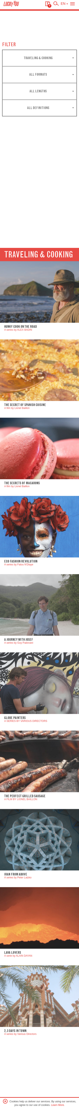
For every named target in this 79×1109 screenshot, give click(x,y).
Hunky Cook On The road (20, 392)
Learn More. (58, 1105)
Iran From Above (15, 940)
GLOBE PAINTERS (15, 783)
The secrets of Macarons (22, 548)
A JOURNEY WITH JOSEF (18, 705)
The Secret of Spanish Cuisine (25, 470)
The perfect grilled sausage (25, 861)
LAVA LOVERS (12, 1018)
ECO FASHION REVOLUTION (20, 627)
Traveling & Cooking (38, 320)
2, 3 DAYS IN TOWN (15, 1096)
